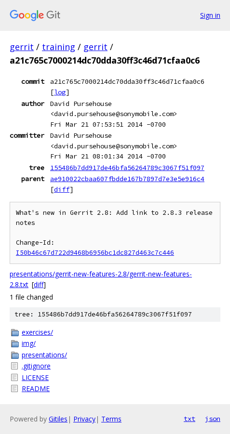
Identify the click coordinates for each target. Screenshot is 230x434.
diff (61, 189)
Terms (111, 418)
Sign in (210, 15)
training (58, 47)
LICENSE (35, 377)
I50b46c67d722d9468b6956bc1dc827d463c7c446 (95, 253)
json (212, 418)
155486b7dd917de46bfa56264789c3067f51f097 (127, 167)
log (60, 92)
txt (189, 418)
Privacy (84, 418)
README (36, 388)
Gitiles (58, 418)
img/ (29, 343)
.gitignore (36, 365)
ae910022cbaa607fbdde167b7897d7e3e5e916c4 (127, 178)
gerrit (22, 47)
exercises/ (37, 332)
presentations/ (44, 354)
